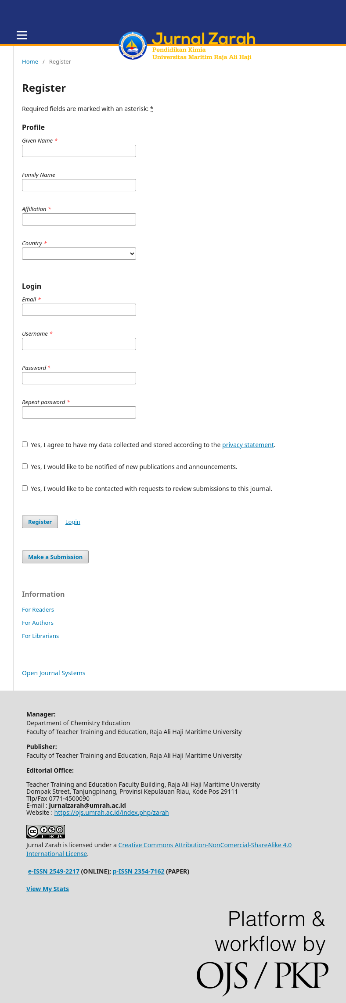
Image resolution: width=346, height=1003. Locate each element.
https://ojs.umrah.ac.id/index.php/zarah (111, 812)
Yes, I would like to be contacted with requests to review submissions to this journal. (147, 488)
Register (40, 522)
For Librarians (40, 636)
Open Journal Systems (54, 673)
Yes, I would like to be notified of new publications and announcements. (130, 466)
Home (30, 61)
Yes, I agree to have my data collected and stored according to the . (149, 445)
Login (72, 522)
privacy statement (248, 445)
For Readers (38, 609)
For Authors (38, 623)
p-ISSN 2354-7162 (139, 871)
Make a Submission (55, 557)
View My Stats (47, 889)
